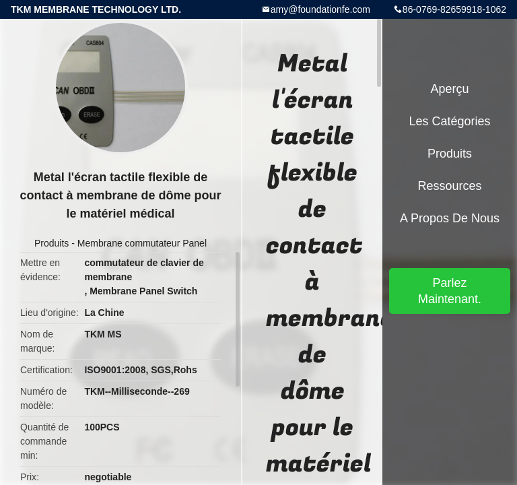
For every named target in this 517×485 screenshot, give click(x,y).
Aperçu (449, 89)
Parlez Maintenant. (449, 291)
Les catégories (449, 121)
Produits (51, 243)
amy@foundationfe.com (320, 9)
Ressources (449, 186)
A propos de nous (449, 218)
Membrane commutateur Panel (142, 243)
